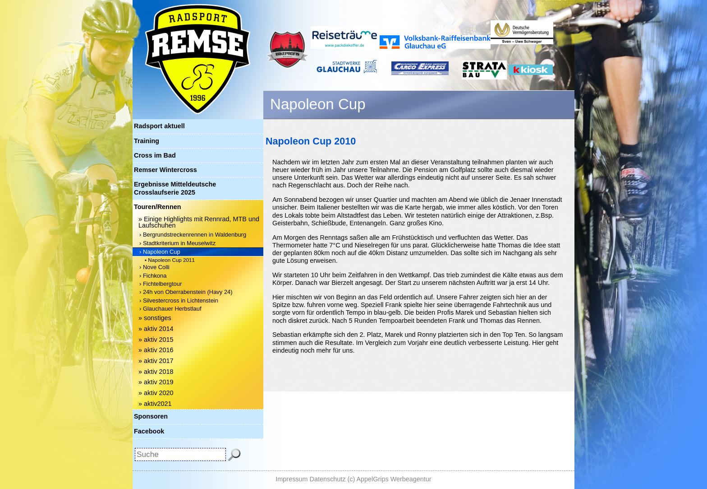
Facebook (149, 431)
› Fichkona (152, 275)
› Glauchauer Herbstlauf (170, 308)
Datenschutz (328, 479)
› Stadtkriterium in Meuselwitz (177, 243)
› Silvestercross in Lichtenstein (178, 300)
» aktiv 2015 (156, 339)
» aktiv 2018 (156, 371)
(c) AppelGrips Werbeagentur (390, 479)
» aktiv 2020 (156, 392)
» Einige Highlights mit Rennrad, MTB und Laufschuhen (198, 222)
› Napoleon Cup (159, 251)
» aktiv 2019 (156, 382)
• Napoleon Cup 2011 (170, 260)
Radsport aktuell (159, 126)
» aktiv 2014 (156, 328)
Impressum (291, 479)
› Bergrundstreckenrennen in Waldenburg (192, 234)
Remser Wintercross (165, 169)
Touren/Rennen (157, 206)
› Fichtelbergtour (160, 283)
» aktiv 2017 (156, 360)
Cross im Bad (155, 155)
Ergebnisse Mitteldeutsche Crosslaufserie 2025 (175, 188)
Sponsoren (151, 416)
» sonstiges (154, 317)
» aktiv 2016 (156, 350)
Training (146, 140)
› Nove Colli (154, 267)
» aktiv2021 (155, 403)
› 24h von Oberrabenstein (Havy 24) (186, 292)
